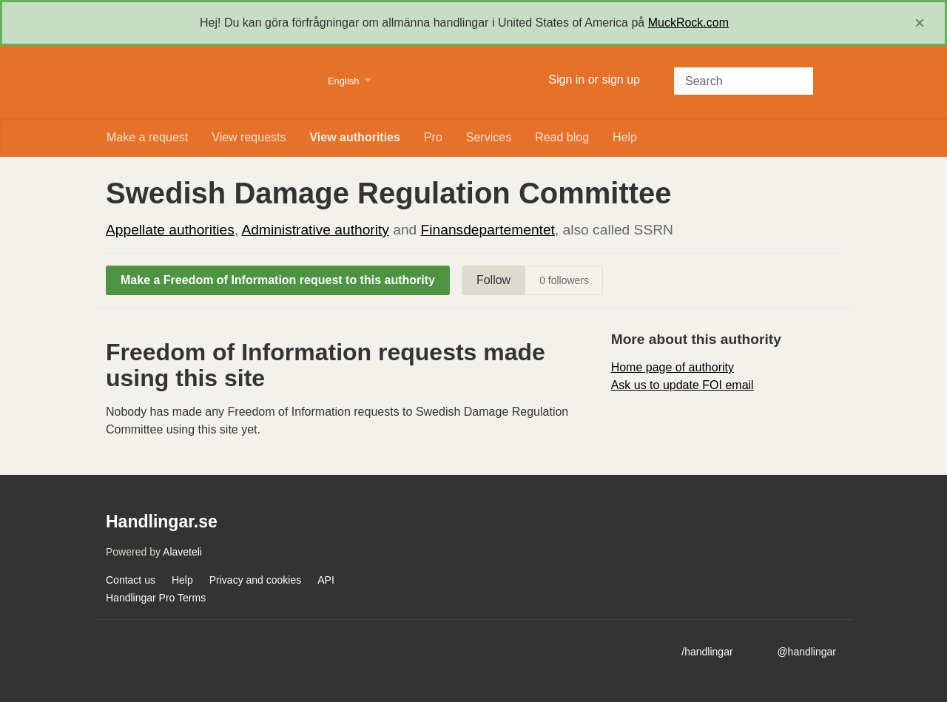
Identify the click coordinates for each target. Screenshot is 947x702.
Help (625, 137)
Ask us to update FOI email (682, 385)
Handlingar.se (207, 82)
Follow (493, 280)
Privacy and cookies (255, 580)
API (325, 580)
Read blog (562, 137)
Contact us (130, 580)
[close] (920, 23)
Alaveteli (182, 552)
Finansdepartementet (488, 229)
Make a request (147, 137)
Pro (433, 137)
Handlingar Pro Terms (156, 598)
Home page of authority (672, 367)
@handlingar (806, 652)
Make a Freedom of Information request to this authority (278, 280)
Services (488, 137)
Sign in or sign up (594, 79)
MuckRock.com (688, 22)
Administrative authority (314, 229)
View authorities (354, 137)
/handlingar (706, 652)
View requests (249, 137)
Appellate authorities (170, 229)
